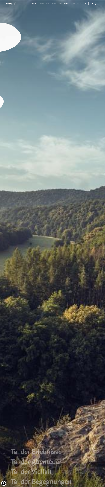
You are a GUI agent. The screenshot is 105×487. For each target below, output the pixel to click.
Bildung (54, 3)
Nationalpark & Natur (63, 3)
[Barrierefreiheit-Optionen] (3, 483)
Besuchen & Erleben (44, 3)
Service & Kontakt (76, 3)
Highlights (34, 3)
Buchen (85, 4)
